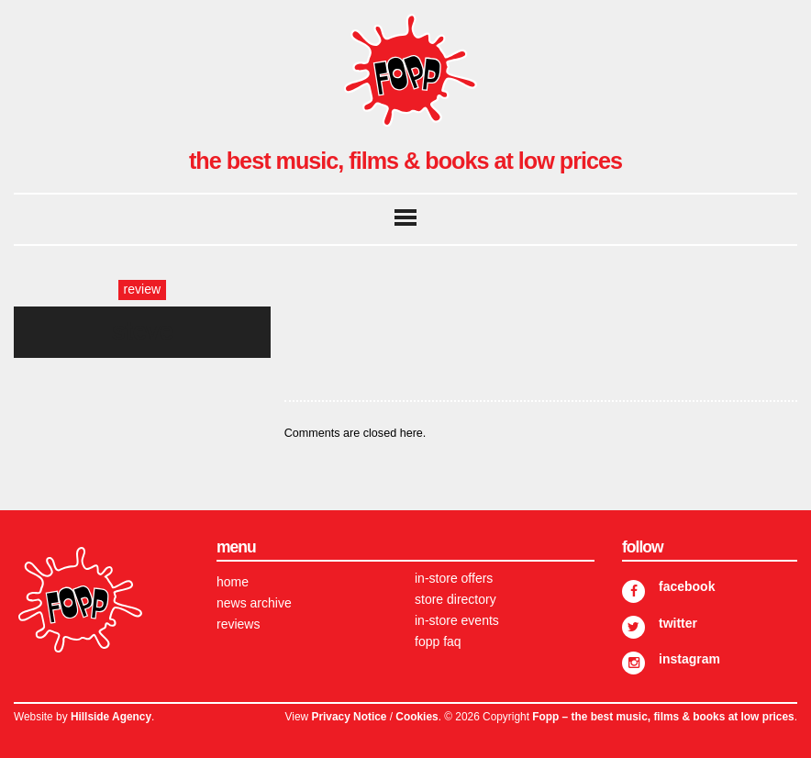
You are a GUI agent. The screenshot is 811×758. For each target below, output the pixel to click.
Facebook (687, 586)
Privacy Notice (348, 716)
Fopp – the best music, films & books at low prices (663, 716)
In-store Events (457, 620)
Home (233, 581)
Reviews (238, 624)
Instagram (689, 659)
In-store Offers (454, 578)
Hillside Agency (111, 716)
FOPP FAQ (438, 641)
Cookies (416, 716)
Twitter (678, 623)
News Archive (254, 603)
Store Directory (455, 599)
